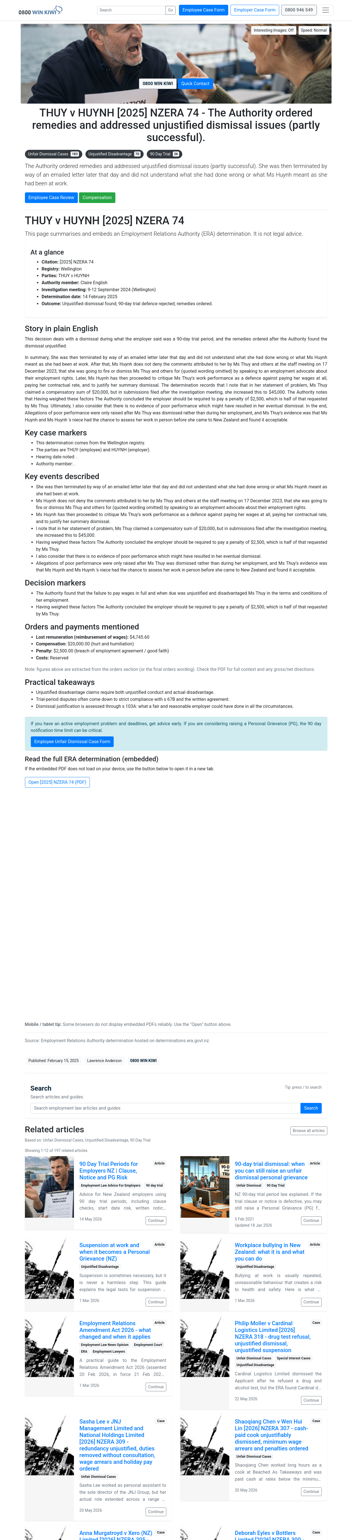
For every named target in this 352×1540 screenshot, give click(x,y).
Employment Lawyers (109, 1352)
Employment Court (148, 1345)
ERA (84, 1352)
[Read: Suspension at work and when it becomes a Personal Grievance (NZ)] (49, 1274)
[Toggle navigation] (326, 10)
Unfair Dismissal (248, 1185)
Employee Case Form (204, 10)
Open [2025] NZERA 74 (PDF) (58, 782)
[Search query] (166, 1108)
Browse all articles (309, 1130)
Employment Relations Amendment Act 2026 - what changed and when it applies (115, 1330)
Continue (156, 1220)
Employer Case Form (254, 10)
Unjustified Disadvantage (114, 154)
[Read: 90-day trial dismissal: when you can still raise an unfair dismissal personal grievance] (204, 1194)
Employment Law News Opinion (105, 1345)
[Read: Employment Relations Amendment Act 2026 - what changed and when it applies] (49, 1355)
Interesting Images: (273, 30)
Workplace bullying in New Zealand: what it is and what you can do (270, 1252)
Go (170, 10)
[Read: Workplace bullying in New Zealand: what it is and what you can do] (204, 1274)
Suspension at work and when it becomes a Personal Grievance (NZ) (115, 1252)
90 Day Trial (164, 154)
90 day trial (154, 1185)
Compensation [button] (97, 197)
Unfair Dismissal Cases (53, 154)
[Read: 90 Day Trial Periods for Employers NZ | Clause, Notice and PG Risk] (49, 1192)
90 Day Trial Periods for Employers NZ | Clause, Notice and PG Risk (109, 1171)
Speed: (314, 30)
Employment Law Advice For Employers (110, 1185)
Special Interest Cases (293, 1358)
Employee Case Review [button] (51, 197)
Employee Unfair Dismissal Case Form (72, 741)
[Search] (131, 10)
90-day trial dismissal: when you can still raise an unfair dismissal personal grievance (271, 1171)
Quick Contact (195, 83)
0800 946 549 (299, 10)
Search (311, 1108)
